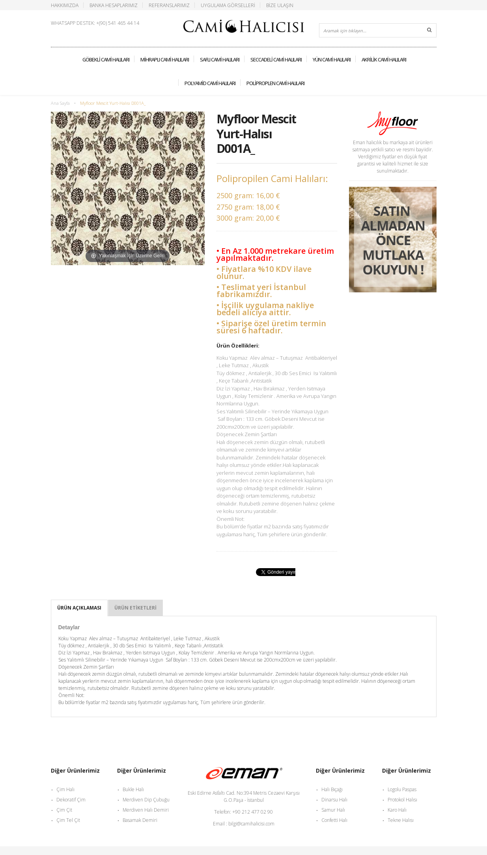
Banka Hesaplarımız (114, 5)
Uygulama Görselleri (228, 5)
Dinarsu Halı (334, 799)
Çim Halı (65, 789)
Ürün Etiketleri (135, 607)
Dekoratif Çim (71, 799)
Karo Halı (397, 810)
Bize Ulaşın (279, 5)
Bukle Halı (133, 789)
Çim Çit (64, 810)
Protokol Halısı (402, 799)
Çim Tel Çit (68, 820)
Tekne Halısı (401, 820)
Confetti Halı (334, 820)
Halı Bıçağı (332, 789)
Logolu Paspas (402, 789)
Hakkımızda (64, 5)
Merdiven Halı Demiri (146, 810)
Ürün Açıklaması (79, 607)
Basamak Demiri (140, 820)
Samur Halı (333, 810)
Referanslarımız (169, 5)
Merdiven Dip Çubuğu (146, 799)
